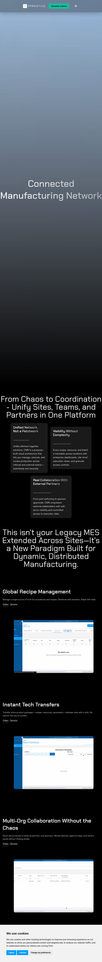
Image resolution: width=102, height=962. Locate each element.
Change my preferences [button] (41, 953)
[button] (76, 6)
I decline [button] (22, 953)
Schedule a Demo (59, 6)
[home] (34, 6)
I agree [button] (11, 953)
